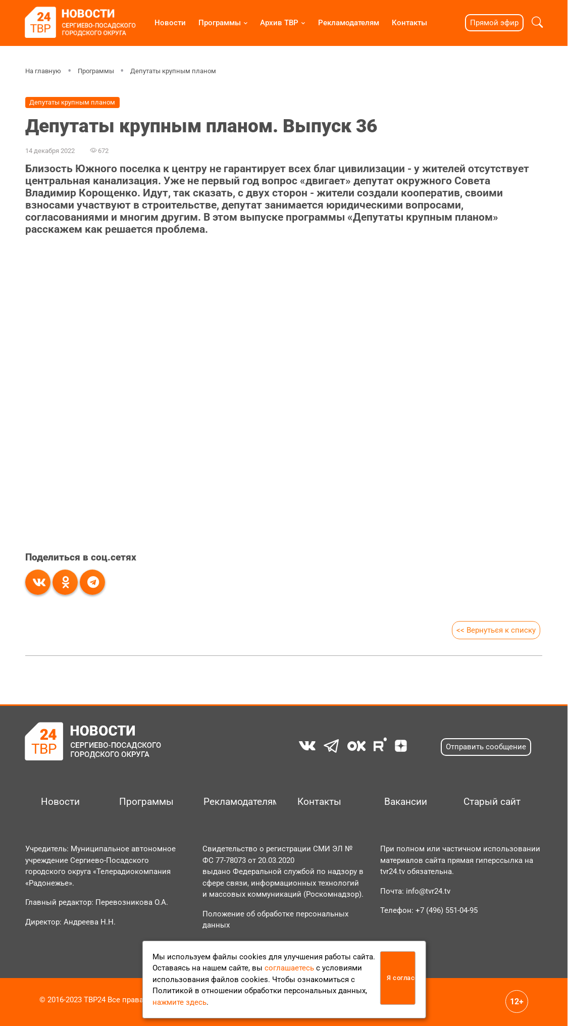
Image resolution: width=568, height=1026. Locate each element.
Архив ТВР (279, 22)
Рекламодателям (348, 22)
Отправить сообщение (486, 746)
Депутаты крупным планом (173, 71)
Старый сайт (492, 801)
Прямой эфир (494, 22)
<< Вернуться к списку (496, 630)
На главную (43, 71)
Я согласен (401, 978)
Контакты (409, 22)
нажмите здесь (179, 1002)
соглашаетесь (289, 967)
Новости (170, 22)
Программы (219, 22)
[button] (537, 22)
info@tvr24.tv (428, 891)
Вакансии (405, 801)
